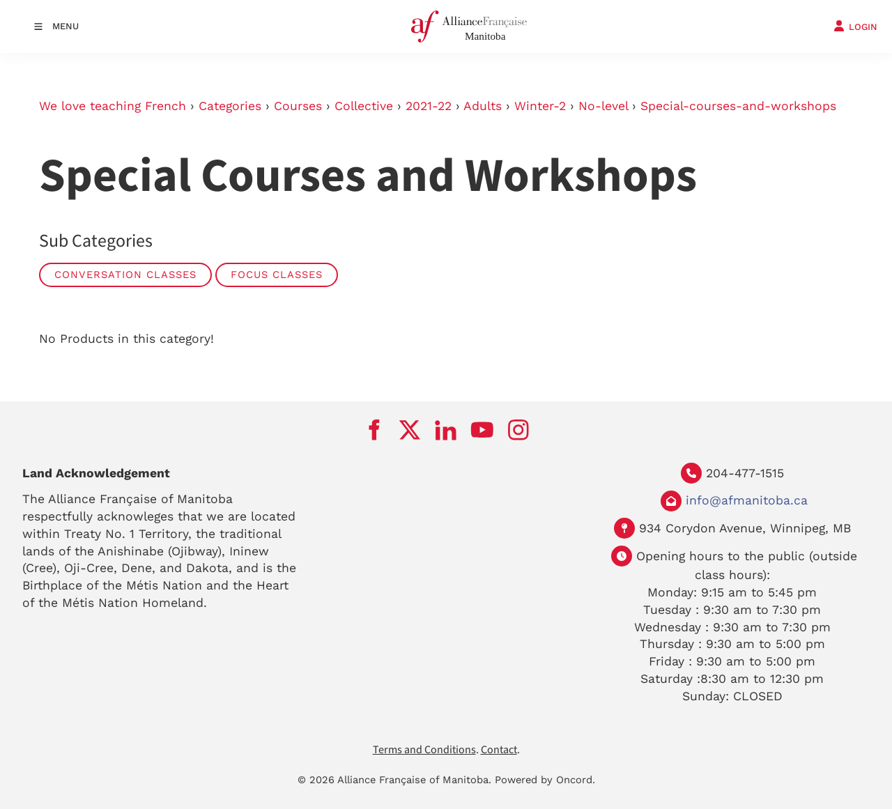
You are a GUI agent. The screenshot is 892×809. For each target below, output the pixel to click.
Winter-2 (540, 106)
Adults (482, 106)
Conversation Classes (125, 274)
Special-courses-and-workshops (738, 106)
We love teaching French (112, 106)
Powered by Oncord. (545, 779)
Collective (363, 106)
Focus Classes (277, 274)
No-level (603, 106)
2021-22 (429, 106)
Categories (230, 106)
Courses (298, 106)
